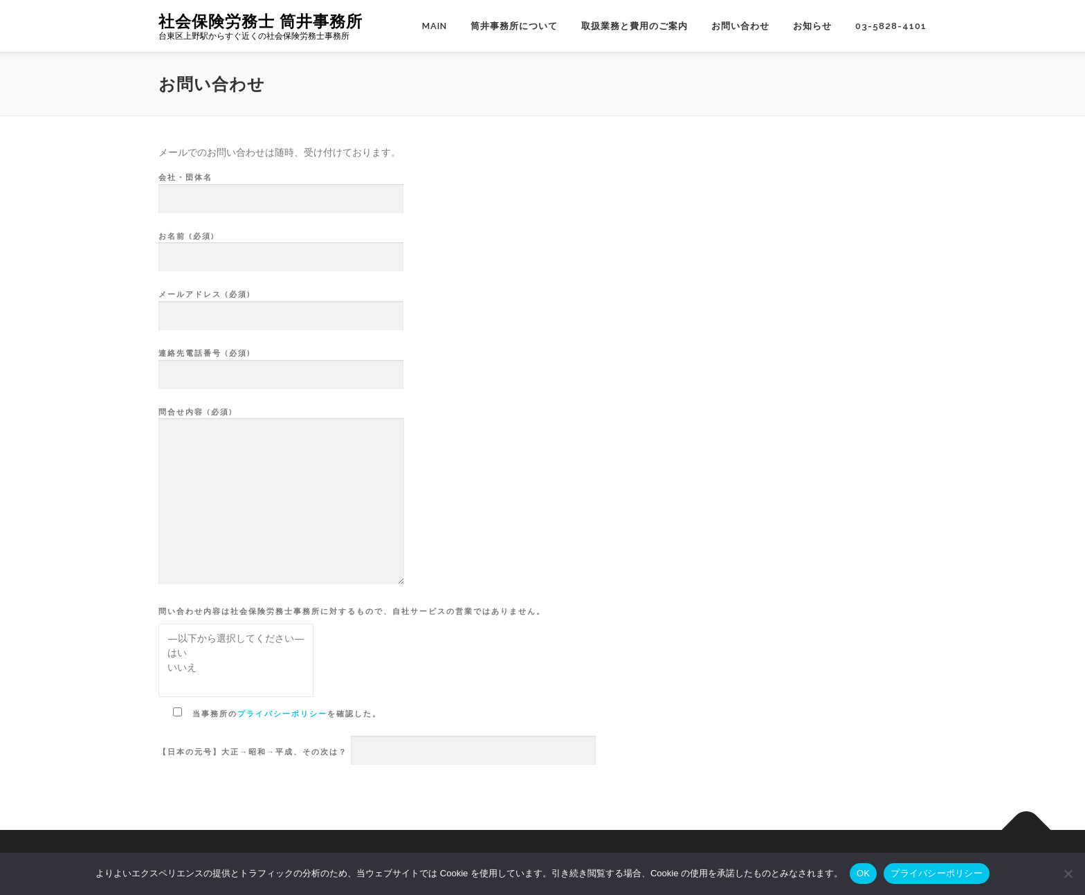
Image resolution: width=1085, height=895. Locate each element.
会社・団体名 (280, 188)
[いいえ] (1068, 873)
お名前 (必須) (280, 247)
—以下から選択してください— (236, 638)
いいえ (236, 667)
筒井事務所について (514, 26)
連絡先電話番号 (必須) (280, 364)
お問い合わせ (740, 26)
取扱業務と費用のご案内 (634, 26)
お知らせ (812, 26)
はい (236, 653)
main (434, 26)
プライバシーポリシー (282, 713)
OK (863, 873)
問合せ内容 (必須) (281, 497)
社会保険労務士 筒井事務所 (260, 21)
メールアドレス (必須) (280, 305)
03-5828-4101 (891, 26)
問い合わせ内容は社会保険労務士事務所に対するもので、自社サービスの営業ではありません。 (351, 611)
